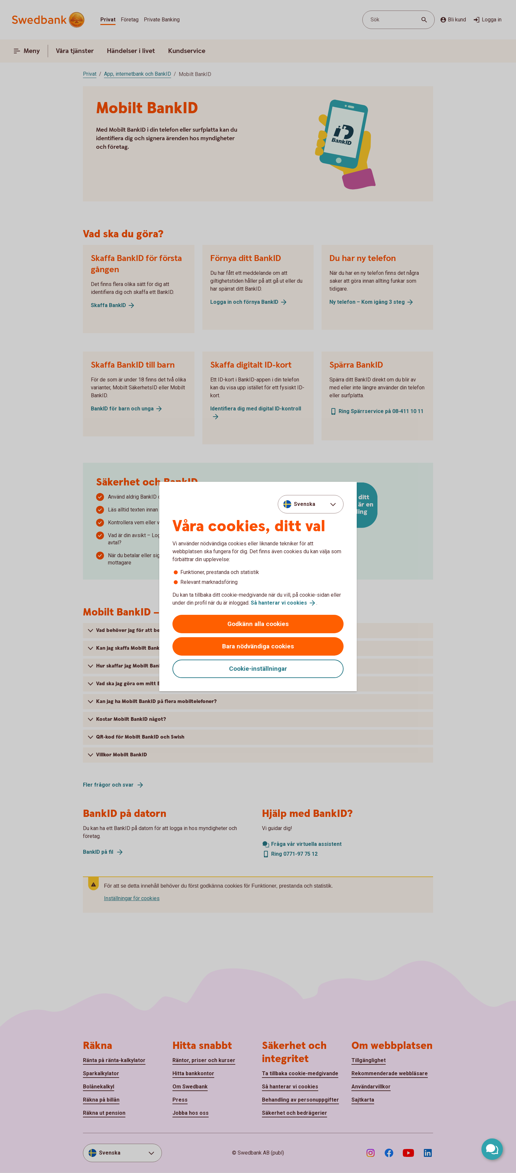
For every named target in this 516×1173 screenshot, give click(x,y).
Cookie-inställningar (258, 668)
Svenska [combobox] (304, 504)
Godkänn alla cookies (258, 624)
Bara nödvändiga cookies (258, 646)
